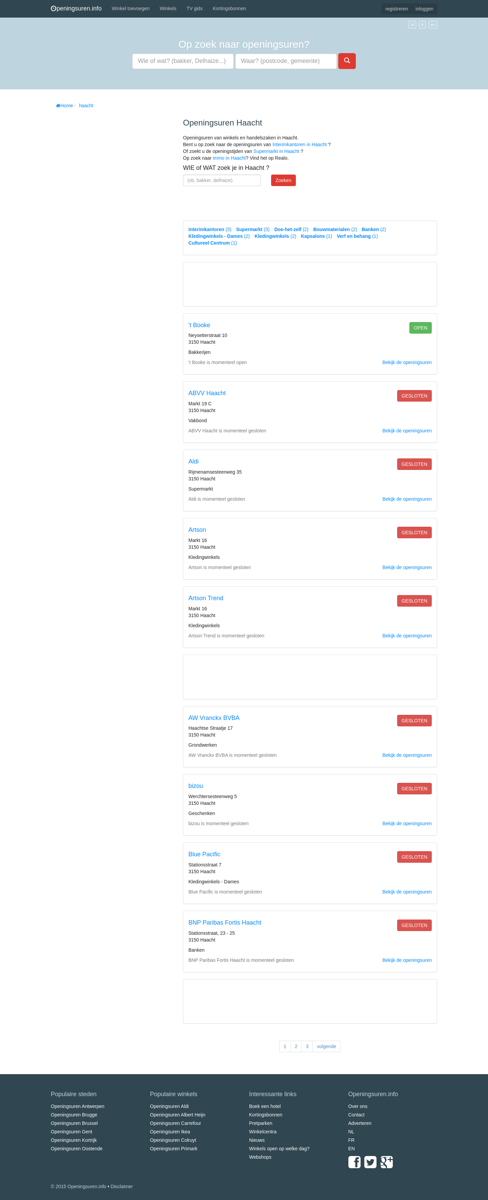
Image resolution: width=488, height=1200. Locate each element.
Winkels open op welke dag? (279, 1148)
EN (351, 1148)
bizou (195, 786)
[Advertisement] (101, 213)
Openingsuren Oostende (77, 1148)
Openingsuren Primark (174, 1148)
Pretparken (260, 1123)
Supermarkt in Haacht (276, 151)
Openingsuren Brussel (74, 1123)
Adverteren (359, 1123)
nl (412, 24)
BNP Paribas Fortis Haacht (224, 922)
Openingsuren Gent (71, 1131)
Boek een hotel (265, 1106)
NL (351, 1131)
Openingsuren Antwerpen (77, 1106)
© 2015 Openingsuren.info (78, 1186)
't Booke (199, 325)
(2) (291, 229)
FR (351, 1140)
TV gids (194, 8)
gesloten (414, 396)
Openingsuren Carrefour (175, 1123)
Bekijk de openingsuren (407, 362)
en (433, 24)
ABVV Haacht (207, 393)
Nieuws (257, 1140)
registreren (396, 9)
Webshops (260, 1157)
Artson (197, 529)
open (420, 328)
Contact (356, 1114)
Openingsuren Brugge (74, 1114)
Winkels (168, 8)
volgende (326, 1046)
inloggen (424, 9)
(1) (316, 236)
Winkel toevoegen (130, 8)
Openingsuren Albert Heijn (177, 1114)
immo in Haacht (229, 158)
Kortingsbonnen (229, 8)
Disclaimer (121, 1186)
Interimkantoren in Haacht (299, 144)
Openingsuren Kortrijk (74, 1140)
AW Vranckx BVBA (214, 718)
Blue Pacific (204, 854)
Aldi (193, 461)
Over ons (358, 1106)
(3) (209, 229)
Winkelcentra (263, 1131)
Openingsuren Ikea (170, 1131)
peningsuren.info (76, 8)
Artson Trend (205, 598)
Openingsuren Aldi (169, 1106)
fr (422, 24)
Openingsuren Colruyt (173, 1140)
